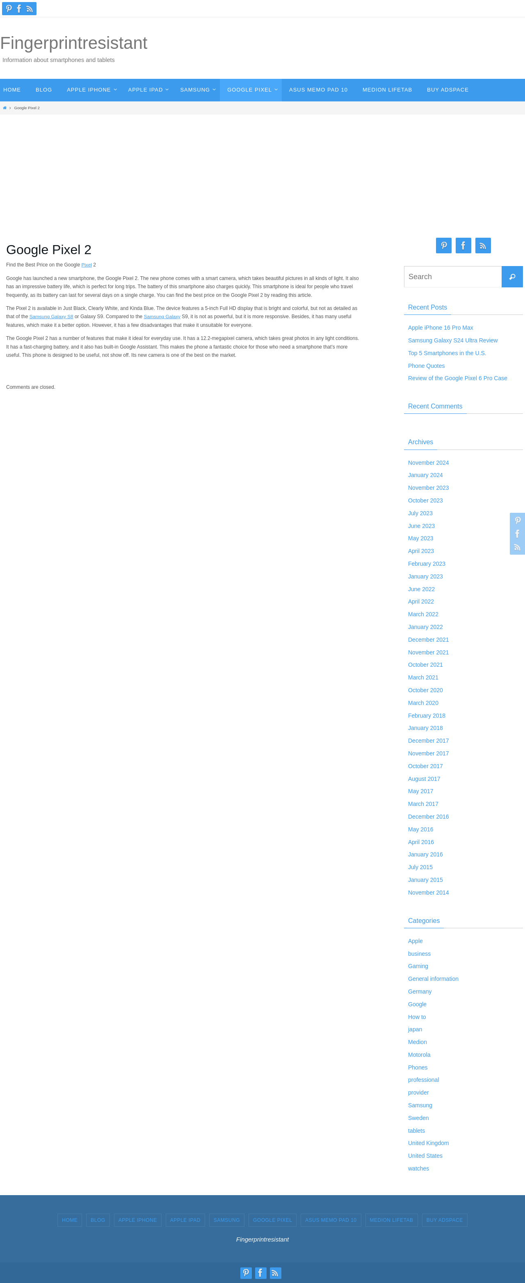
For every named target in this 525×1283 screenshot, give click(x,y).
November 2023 (428, 487)
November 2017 (428, 753)
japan (415, 1029)
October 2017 (425, 766)
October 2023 (425, 500)
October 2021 (425, 664)
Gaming (418, 966)
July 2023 (420, 513)
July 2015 (420, 867)
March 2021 (423, 677)
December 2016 (428, 816)
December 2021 (428, 639)
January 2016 (425, 854)
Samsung (420, 1105)
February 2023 (426, 563)
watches (418, 1168)
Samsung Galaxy (163, 316)
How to (417, 1017)
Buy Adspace (445, 1220)
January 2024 (425, 475)
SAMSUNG (227, 1220)
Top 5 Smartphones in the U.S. (447, 353)
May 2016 (420, 829)
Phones (417, 1067)
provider (418, 1092)
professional (423, 1079)
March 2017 (423, 804)
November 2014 (428, 892)
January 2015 (425, 880)
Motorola (419, 1054)
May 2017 (420, 791)
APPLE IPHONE (138, 1220)
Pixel (86, 265)
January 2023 (425, 576)
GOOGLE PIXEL (272, 1220)
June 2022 (421, 589)
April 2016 (421, 842)
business (419, 953)
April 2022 (421, 601)
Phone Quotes (426, 366)
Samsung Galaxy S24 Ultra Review (453, 340)
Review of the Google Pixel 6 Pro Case (457, 378)
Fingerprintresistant (73, 43)
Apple (415, 941)
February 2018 (426, 715)
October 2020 (425, 690)
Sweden (418, 1118)
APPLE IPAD (185, 1220)
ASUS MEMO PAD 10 (330, 1220)
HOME (70, 1220)
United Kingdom (428, 1143)
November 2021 (428, 652)
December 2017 (428, 740)
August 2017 (424, 779)
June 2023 (421, 526)
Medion (417, 1042)
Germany (420, 991)
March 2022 (423, 614)
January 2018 (425, 728)
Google (417, 1004)
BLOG (98, 1220)
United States (425, 1155)
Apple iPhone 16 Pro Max (440, 327)
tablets (416, 1130)
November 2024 (428, 462)
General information (433, 978)
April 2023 (421, 551)
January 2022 (425, 627)
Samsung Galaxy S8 (52, 316)
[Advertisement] (262, 174)
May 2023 (420, 538)
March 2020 (423, 703)
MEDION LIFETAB (391, 1220)
